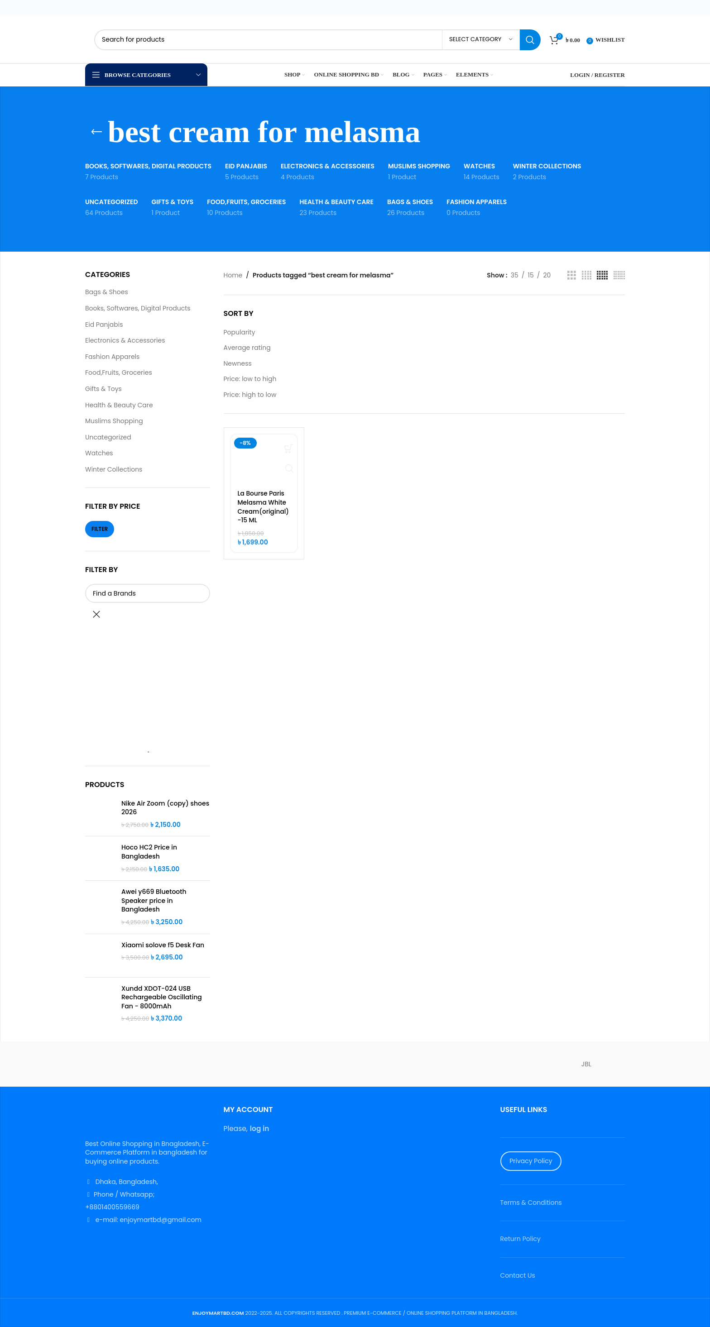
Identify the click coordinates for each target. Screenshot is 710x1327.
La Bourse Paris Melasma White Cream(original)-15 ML (263, 507)
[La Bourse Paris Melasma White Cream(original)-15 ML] (264, 459)
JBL (586, 1064)
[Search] (317, 39)
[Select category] (481, 39)
